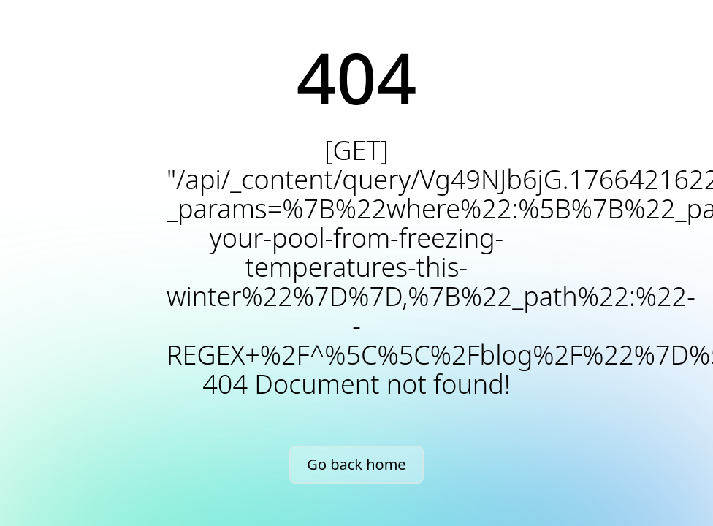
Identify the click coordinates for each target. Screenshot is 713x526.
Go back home (356, 464)
